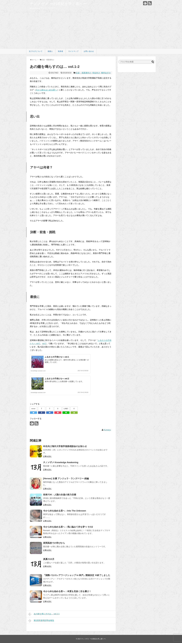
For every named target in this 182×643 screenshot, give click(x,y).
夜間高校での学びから (54, 543)
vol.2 (44, 344)
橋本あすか (106, 73)
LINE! (66, 409)
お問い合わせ (89, 51)
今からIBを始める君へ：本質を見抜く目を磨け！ (67, 591)
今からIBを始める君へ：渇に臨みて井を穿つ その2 (68, 527)
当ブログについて (35, 51)
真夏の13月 (48, 559)
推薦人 (50, 51)
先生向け (96, 73)
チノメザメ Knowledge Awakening (60, 462)
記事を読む (47, 456)
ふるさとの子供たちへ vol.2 (57, 379)
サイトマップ (73, 51)
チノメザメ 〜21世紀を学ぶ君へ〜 (58, 4)
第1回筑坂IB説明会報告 (41, 621)
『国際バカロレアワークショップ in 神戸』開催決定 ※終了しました (76, 575)
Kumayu (107, 430)
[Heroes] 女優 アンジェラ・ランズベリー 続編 (66, 478)
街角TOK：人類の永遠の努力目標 (59, 494)
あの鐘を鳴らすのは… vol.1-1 (44, 614)
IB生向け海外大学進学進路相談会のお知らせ (65, 446)
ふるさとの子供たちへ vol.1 (57, 357)
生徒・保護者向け (83, 73)
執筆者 (60, 51)
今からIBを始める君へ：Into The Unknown (64, 511)
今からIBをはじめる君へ (46, 90)
